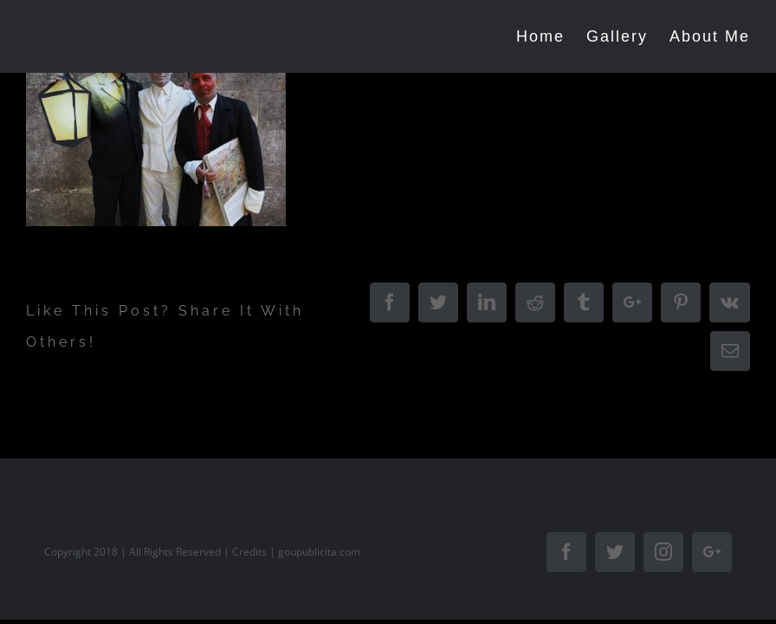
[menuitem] (551, 36)
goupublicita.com (319, 551)
